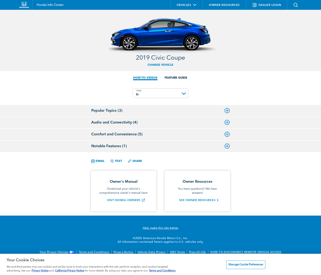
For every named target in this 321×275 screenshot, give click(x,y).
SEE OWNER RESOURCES (197, 200)
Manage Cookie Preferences (245, 264)
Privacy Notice (123, 252)
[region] (160, 264)
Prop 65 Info (197, 252)
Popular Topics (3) (160, 110)
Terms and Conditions (94, 252)
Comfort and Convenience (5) (160, 134)
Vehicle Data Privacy (152, 252)
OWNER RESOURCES (224, 5)
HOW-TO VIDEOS (145, 77)
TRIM (138, 91)
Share (135, 161)
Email (97, 161)
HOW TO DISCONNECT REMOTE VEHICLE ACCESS (245, 252)
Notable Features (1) (160, 146)
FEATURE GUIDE (176, 77)
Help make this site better (161, 228)
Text (116, 161)
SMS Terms (177, 252)
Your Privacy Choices (57, 252)
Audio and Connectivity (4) (160, 122)
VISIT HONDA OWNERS (123, 200)
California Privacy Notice (69, 270)
